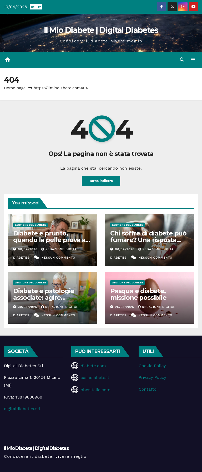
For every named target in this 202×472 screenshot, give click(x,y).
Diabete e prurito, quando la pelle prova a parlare (49, 239)
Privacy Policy (152, 377)
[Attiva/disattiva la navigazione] (193, 59)
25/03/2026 (125, 307)
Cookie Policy (152, 365)
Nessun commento (58, 257)
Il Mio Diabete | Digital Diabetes (101, 30)
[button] (182, 59)
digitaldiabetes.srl (22, 408)
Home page (15, 88)
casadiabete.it (94, 377)
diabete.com (93, 365)
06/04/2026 (125, 249)
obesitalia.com (95, 389)
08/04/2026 (28, 249)
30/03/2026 (28, 307)
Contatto (147, 389)
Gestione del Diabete (30, 224)
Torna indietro (101, 181)
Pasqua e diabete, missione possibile (138, 294)
